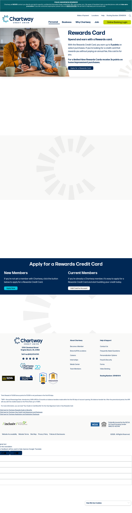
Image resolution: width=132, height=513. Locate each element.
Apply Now (13, 290)
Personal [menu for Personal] (53, 23)
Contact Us (104, 349)
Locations (94, 16)
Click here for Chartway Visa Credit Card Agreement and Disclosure (21, 414)
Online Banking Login (117, 23)
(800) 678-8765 (72, 6)
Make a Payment (82, 16)
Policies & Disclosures (57, 437)
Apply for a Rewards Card (84, 69)
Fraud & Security (106, 362)
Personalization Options (108, 358)
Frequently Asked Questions (110, 353)
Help (102, 16)
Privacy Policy (43, 437)
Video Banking (105, 371)
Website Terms (23, 437)
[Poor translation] (16, 455)
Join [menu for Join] (97, 23)
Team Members (75, 371)
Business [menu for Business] (67, 23)
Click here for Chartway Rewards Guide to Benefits (16, 412)
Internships (74, 362)
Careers (73, 358)
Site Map (33, 437)
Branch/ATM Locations (78, 353)
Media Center (75, 367)
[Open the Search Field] (129, 16)
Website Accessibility (9, 437)
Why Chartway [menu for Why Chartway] (83, 23)
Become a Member (77, 349)
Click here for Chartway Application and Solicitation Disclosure (19, 416)
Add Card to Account (82, 290)
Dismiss (128, 10)
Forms (102, 367)
